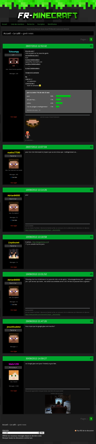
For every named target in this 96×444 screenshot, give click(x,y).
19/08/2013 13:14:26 (36, 190)
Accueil (4, 24)
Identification (52, 24)
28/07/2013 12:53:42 (36, 46)
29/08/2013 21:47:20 (36, 321)
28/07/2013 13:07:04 (36, 147)
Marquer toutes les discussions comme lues (17, 438)
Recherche (30, 24)
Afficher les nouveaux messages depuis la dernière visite (22, 436)
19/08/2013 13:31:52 (36, 274)
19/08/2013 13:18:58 (36, 237)
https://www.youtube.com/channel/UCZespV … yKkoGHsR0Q (42, 230)
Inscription (41, 24)
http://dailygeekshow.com (40, 242)
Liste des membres (17, 24)
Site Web (14, 177)
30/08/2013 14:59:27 (36, 358)
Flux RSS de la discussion (85, 431)
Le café (16, 33)
